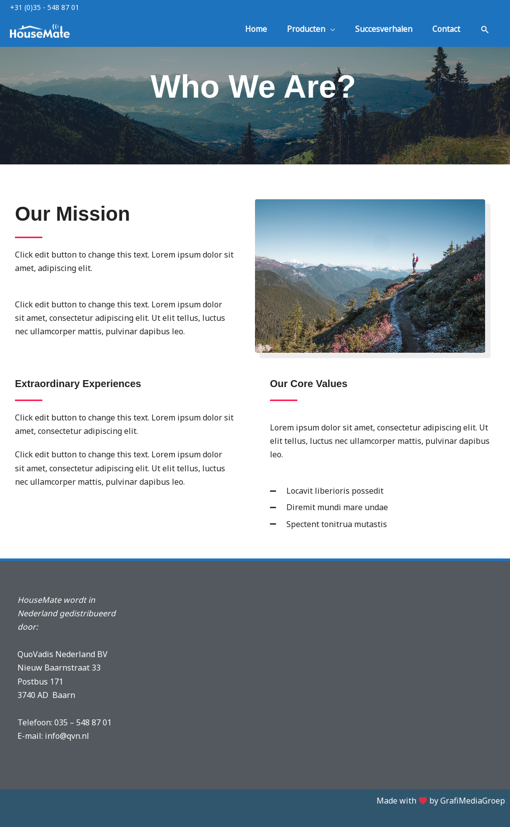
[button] (485, 31)
